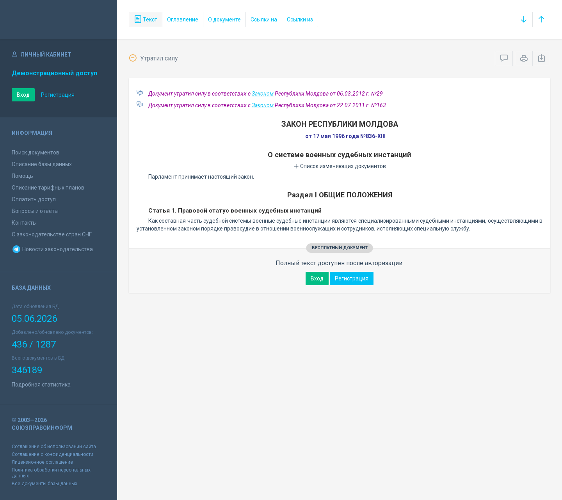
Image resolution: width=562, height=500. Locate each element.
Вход (23, 95)
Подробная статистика (41, 384)
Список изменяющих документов (339, 166)
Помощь (22, 176)
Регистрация (58, 95)
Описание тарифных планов (48, 187)
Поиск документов (35, 152)
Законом (263, 93)
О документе (224, 19)
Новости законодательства (52, 249)
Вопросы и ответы (35, 211)
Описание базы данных (42, 164)
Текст (145, 19)
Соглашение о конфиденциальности (52, 454)
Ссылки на (264, 19)
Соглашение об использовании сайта (54, 446)
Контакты (24, 223)
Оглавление (182, 19)
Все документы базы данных (44, 483)
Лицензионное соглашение (42, 462)
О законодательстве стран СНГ (52, 234)
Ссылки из (300, 19)
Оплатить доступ (34, 199)
